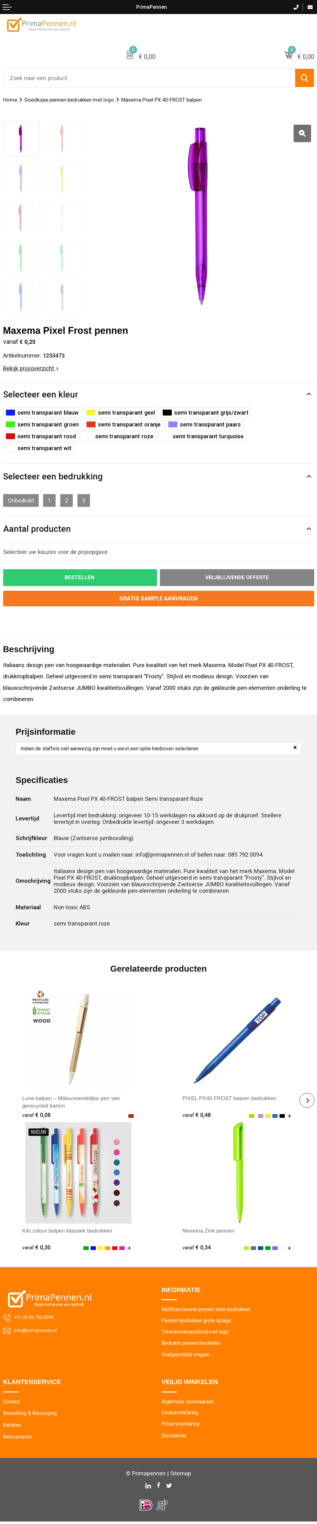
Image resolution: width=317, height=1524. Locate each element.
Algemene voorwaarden (189, 1404)
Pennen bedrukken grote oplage (198, 1322)
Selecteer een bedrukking (53, 477)
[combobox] (149, 78)
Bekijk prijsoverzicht (30, 368)
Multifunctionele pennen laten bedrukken (208, 1310)
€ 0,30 (37, 1248)
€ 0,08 (37, 1115)
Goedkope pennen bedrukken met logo (70, 100)
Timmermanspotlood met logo (197, 1333)
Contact (12, 1404)
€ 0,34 (197, 1248)
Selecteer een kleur (40, 395)
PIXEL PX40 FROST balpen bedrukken (232, 1098)
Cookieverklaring (181, 1415)
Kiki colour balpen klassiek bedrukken (69, 1231)
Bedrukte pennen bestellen (192, 1345)
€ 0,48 (197, 1115)
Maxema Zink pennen (209, 1231)
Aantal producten (37, 529)
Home (10, 100)
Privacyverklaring (181, 1427)
